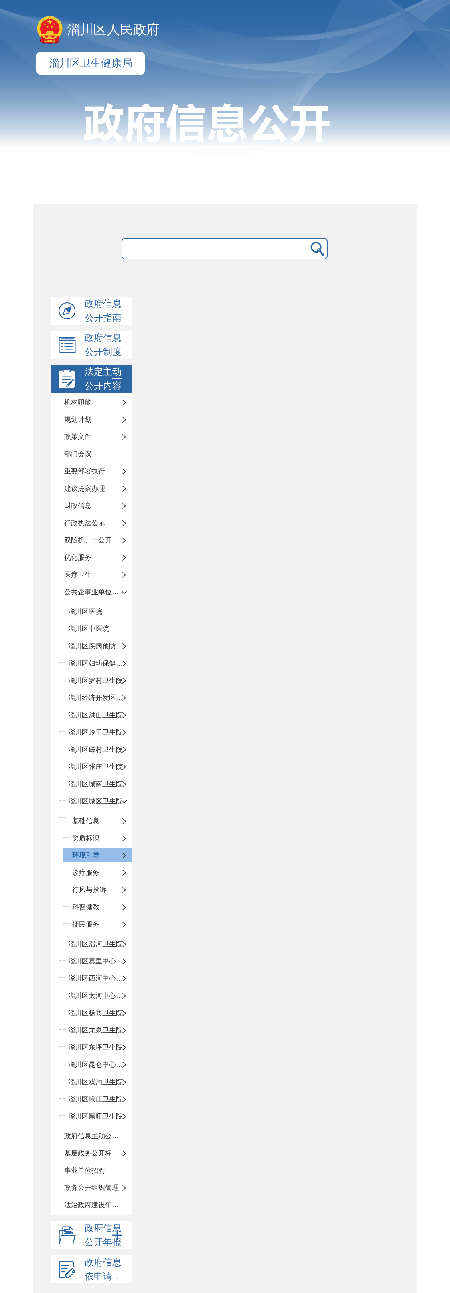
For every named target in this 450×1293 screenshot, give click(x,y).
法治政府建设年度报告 (98, 1205)
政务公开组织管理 (91, 1188)
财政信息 (77, 506)
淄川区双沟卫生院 (95, 1082)
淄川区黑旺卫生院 (95, 1116)
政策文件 (77, 437)
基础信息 (85, 821)
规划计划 (77, 419)
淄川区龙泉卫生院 (95, 1030)
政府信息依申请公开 (108, 1269)
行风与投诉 (89, 890)
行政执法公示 (84, 523)
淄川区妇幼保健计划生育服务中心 (100, 663)
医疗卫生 (77, 575)
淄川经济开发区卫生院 (100, 698)
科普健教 (85, 907)
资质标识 (85, 838)
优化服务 (77, 557)
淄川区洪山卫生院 (95, 715)
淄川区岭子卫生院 (95, 732)
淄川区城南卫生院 (95, 784)
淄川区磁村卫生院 (95, 749)
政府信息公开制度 (103, 345)
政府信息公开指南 (103, 311)
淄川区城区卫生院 (95, 801)
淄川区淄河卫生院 (95, 944)
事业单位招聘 (84, 1170)
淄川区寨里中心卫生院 (100, 961)
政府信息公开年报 (105, 1235)
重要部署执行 (84, 471)
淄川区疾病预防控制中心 (100, 646)
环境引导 (85, 855)
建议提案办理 (84, 488)
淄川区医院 (85, 611)
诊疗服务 (85, 872)
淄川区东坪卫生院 (95, 1047)
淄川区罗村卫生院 (95, 680)
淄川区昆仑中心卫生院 (100, 1064)
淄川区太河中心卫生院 (100, 996)
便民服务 (85, 924)
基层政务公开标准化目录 (98, 1153)
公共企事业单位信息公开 (98, 592)
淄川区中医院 (88, 629)
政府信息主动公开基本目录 (98, 1136)
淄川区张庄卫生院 (95, 767)
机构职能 (77, 402)
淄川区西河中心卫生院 (100, 978)
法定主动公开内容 (105, 379)
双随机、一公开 (88, 540)
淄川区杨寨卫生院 (95, 1013)
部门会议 (77, 454)
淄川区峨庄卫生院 (95, 1099)
